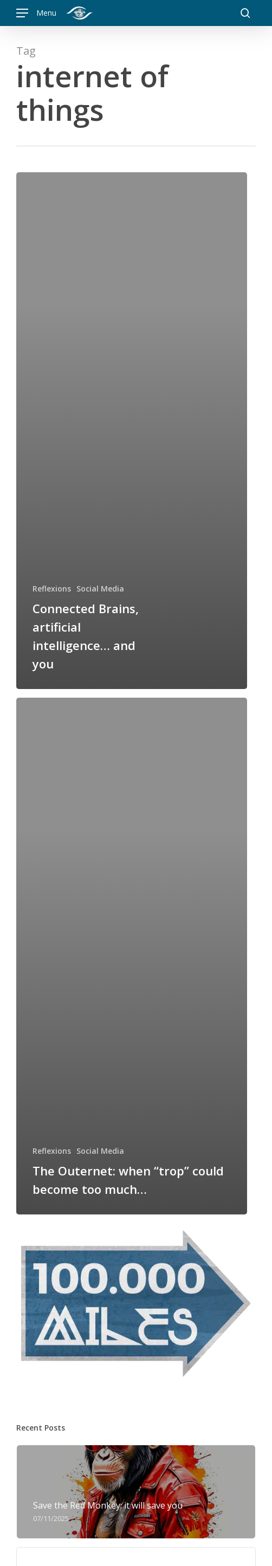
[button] (36, 13)
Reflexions (52, 588)
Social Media (100, 588)
